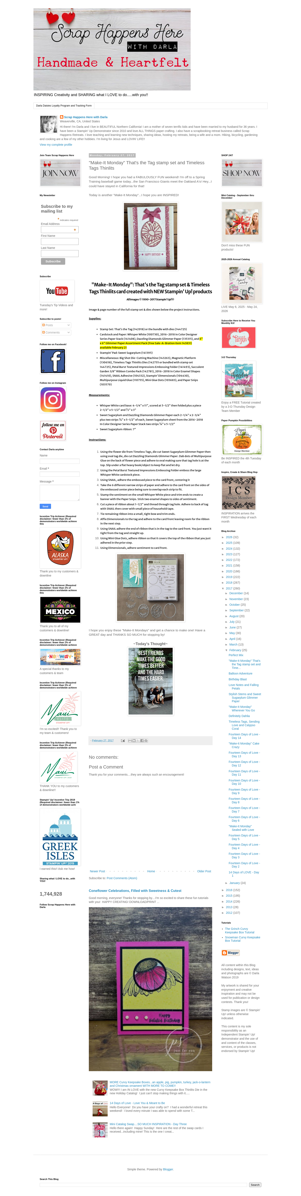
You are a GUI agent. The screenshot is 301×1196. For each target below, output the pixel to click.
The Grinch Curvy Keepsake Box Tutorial (239, 930)
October (235, 604)
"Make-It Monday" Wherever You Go (242, 708)
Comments (51, 332)
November (236, 599)
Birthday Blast (238, 679)
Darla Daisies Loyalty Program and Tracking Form (64, 105)
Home (151, 871)
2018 (229, 582)
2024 (229, 548)
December (236, 593)
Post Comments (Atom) (122, 878)
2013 (229, 907)
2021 (229, 565)
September (236, 610)
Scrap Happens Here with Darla (86, 117)
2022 (229, 560)
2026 (229, 537)
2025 (229, 542)
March (233, 644)
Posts (47, 325)
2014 (229, 901)
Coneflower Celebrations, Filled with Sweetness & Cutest (135, 891)
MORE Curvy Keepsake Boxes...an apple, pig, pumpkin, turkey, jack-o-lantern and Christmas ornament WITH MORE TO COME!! (160, 1084)
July (232, 621)
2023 (229, 554)
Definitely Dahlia (239, 716)
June (232, 627)
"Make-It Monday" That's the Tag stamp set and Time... (245, 664)
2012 (229, 912)
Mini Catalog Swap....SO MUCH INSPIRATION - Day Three (148, 1124)
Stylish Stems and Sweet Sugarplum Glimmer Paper (245, 697)
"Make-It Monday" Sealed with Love (241, 828)
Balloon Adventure (241, 673)
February (235, 650)
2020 (229, 571)
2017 (229, 588)
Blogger (168, 1169)
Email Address (58, 224)
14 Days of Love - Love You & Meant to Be (137, 1103)
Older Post (204, 871)
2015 (229, 895)
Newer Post (97, 871)
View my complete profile (56, 144)
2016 (229, 890)
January (235, 883)
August (234, 616)
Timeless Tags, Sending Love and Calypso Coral (244, 725)
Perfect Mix (236, 655)
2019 (229, 577)
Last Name (48, 247)
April (232, 639)
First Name (48, 235)
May (232, 633)
